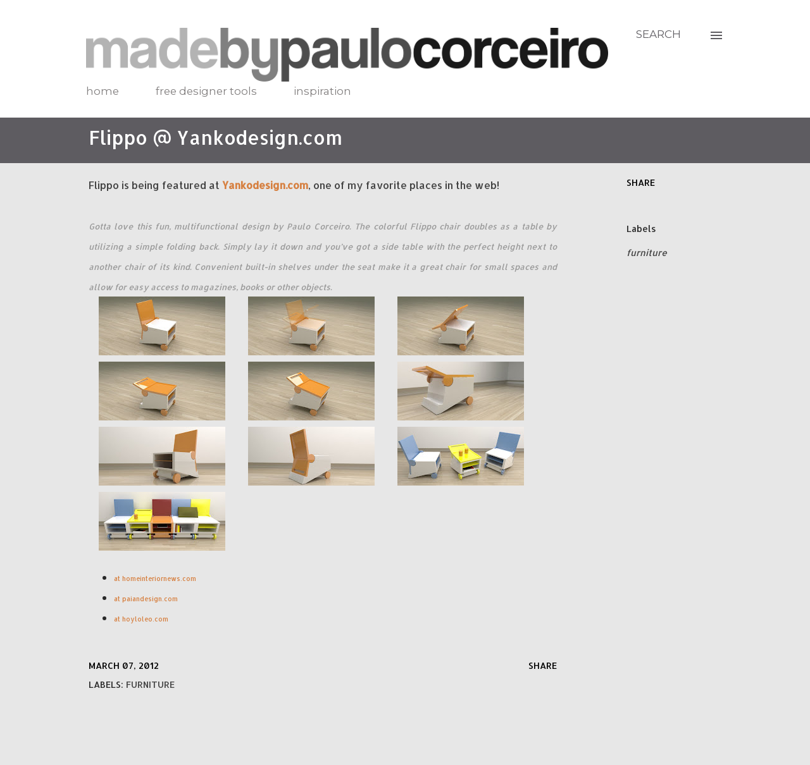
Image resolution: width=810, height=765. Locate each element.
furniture (646, 252)
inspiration (322, 91)
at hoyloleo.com (141, 619)
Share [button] (640, 182)
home (102, 91)
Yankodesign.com (265, 185)
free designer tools (206, 91)
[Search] (658, 34)
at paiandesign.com (147, 599)
